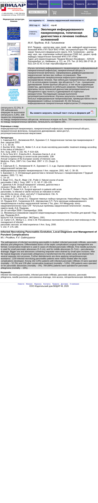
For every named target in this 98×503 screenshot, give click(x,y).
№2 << (46, 25)
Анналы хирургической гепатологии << (65, 20)
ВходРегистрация (86, 12)
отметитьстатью (33, 33)
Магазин (43, 4)
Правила (80, 4)
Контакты (68, 4)
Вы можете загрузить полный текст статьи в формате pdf (62, 112)
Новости (32, 4)
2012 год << (34, 25)
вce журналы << (36, 20)
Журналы (55, 4)
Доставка (91, 4)
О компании (74, 284)
